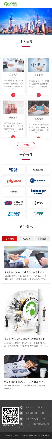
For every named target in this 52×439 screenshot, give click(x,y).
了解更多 (26, 145)
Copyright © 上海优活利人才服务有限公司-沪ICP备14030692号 (26, 435)
